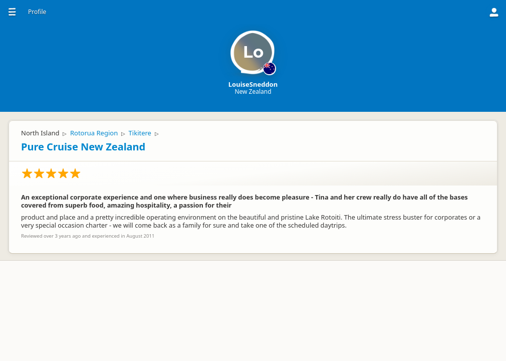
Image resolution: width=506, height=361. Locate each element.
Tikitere (140, 132)
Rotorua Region (94, 132)
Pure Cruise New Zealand (83, 146)
